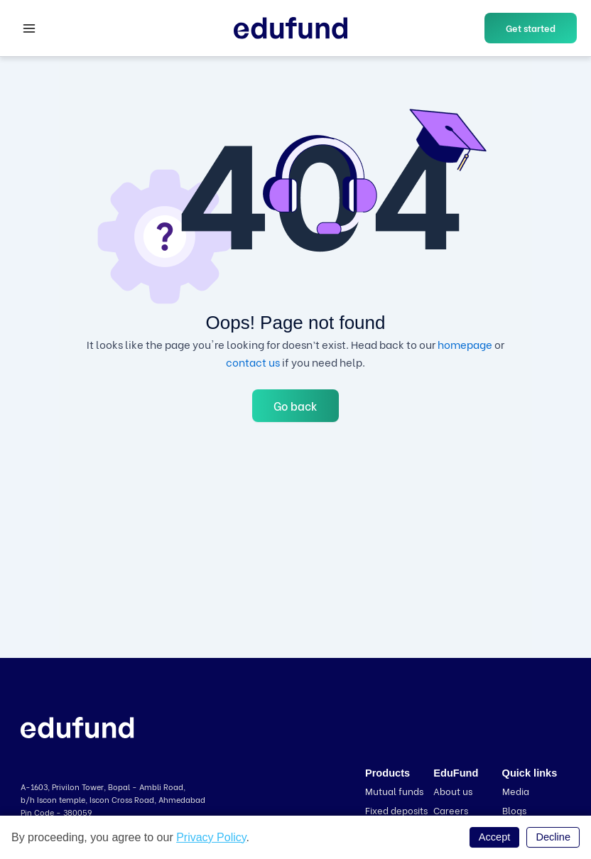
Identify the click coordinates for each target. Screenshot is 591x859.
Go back (295, 405)
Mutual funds (394, 790)
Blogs (514, 809)
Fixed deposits (396, 809)
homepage (465, 344)
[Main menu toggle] (29, 28)
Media (515, 790)
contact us (253, 361)
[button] (530, 28)
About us (452, 790)
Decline (553, 837)
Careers (450, 809)
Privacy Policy (211, 837)
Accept (495, 837)
